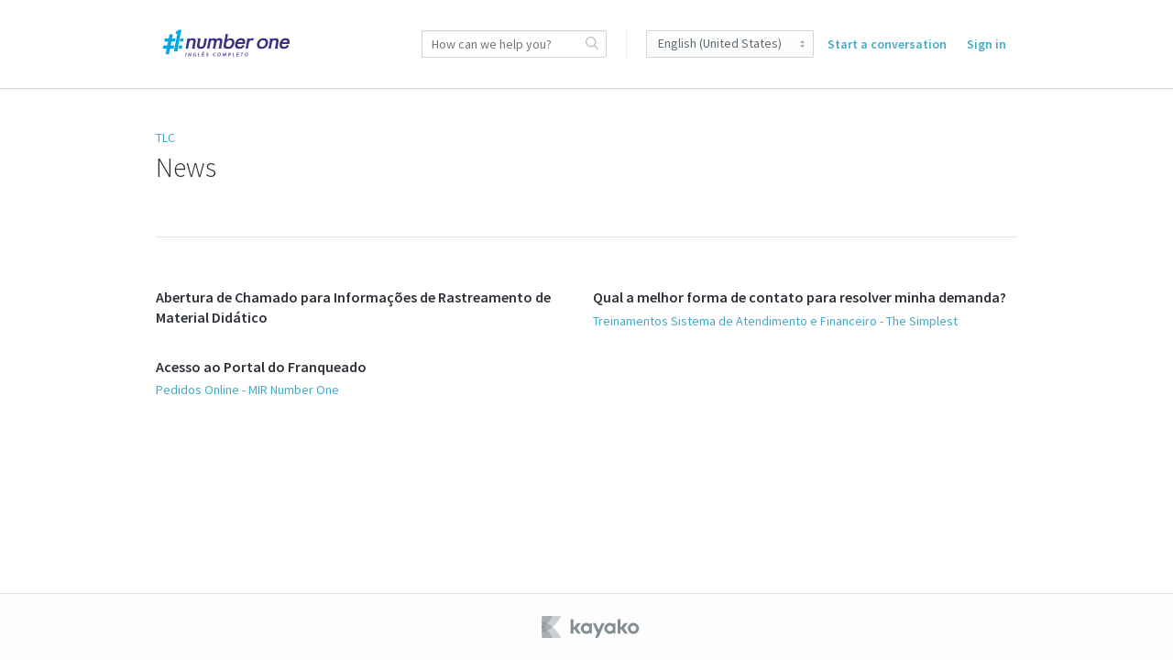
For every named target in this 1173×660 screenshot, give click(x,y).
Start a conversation (887, 44)
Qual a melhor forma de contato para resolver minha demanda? (799, 297)
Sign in (986, 44)
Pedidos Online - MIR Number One (247, 389)
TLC (165, 137)
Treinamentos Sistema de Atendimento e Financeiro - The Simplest (775, 321)
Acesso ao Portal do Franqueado (261, 367)
